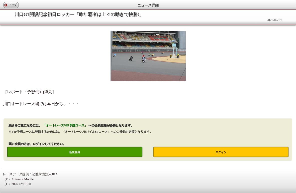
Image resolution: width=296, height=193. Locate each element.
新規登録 (74, 152)
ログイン (221, 152)
